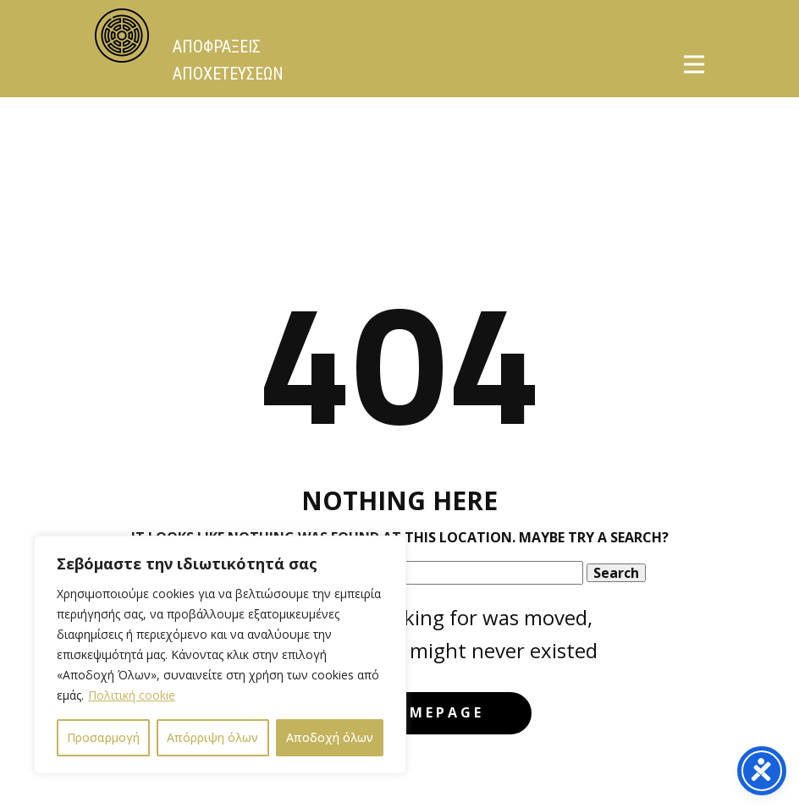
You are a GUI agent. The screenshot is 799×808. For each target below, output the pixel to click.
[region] (220, 655)
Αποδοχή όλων (329, 737)
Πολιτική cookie (131, 695)
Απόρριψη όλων (212, 737)
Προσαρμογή (103, 737)
